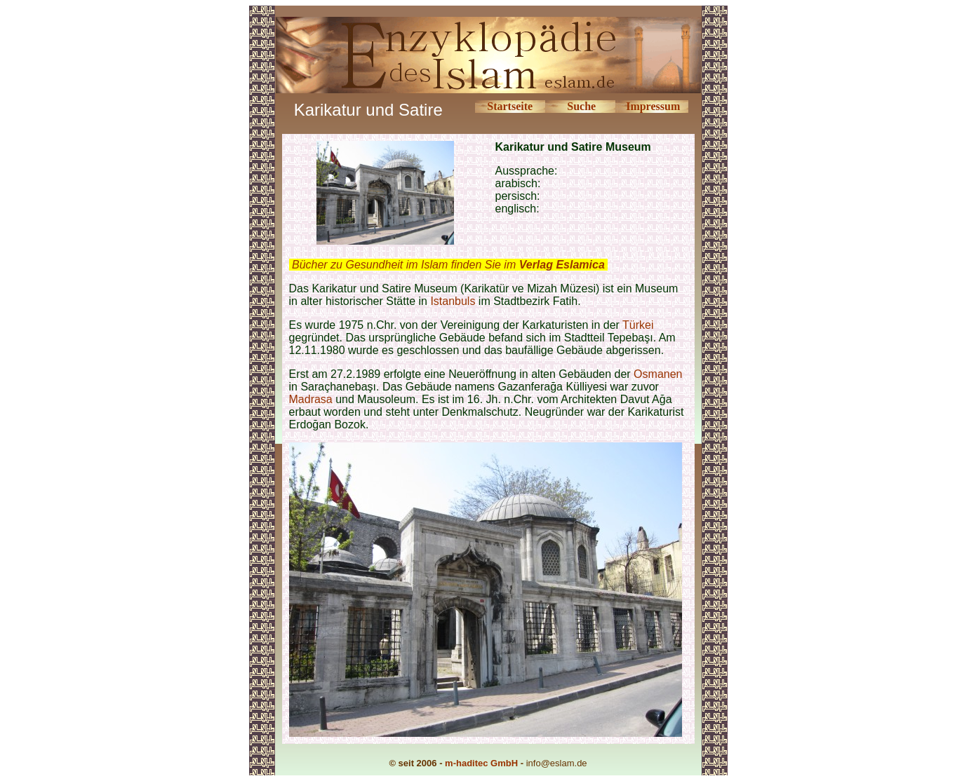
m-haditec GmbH (481, 763)
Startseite (510, 106)
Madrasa (312, 399)
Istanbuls (452, 301)
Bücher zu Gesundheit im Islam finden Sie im (448, 265)
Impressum (653, 106)
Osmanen (658, 374)
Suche (581, 106)
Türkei (637, 325)
